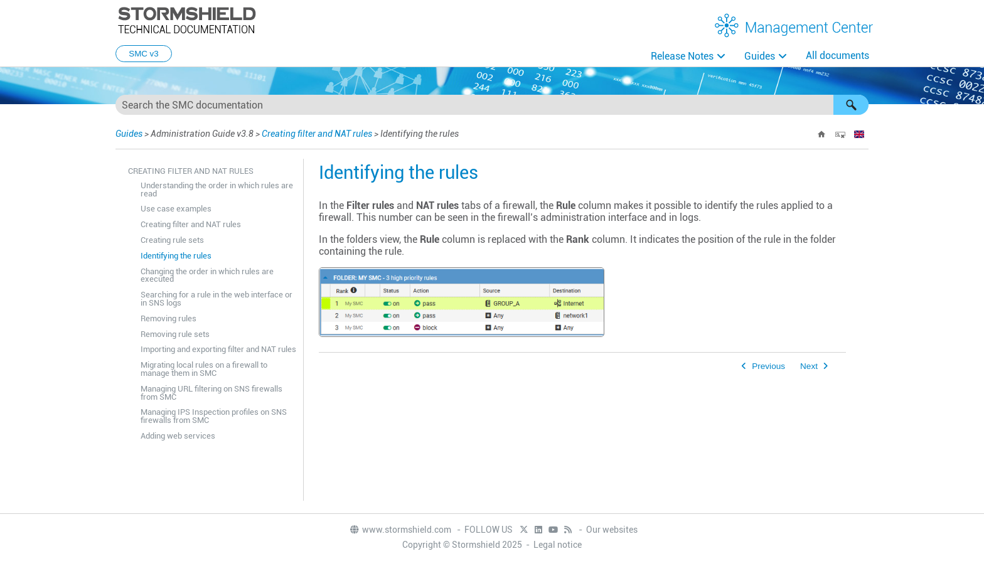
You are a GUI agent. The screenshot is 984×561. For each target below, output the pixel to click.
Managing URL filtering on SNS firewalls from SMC (211, 393)
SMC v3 (143, 53)
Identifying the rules (176, 255)
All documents (837, 55)
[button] (851, 105)
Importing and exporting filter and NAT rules (218, 349)
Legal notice (557, 545)
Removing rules (168, 318)
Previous (768, 366)
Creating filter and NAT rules (317, 134)
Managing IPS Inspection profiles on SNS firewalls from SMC (214, 416)
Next (809, 366)
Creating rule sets (172, 240)
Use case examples (176, 208)
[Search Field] (492, 105)
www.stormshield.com (400, 530)
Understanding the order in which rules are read (217, 189)
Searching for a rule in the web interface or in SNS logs (216, 298)
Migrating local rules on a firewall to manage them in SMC (204, 369)
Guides (759, 56)
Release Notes (682, 56)
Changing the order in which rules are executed (207, 275)
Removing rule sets (175, 334)
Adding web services (178, 436)
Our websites (612, 530)
